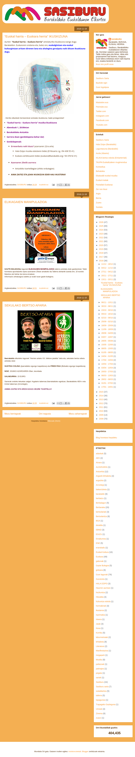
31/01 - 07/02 (107, 383)
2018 (101, 253)
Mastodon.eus (102, 102)
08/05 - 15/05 (107, 348)
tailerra (99, 695)
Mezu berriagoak (12, 414)
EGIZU (99, 534)
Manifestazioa (102, 651)
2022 (101, 237)
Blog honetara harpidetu (106, 437)
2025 (101, 226)
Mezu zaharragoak (78, 414)
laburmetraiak (102, 637)
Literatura (100, 646)
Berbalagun (101, 503)
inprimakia (100, 615)
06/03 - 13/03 (107, 375)
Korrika (99, 633)
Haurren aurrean (103, 588)
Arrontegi (100, 485)
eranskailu (100, 548)
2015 (101, 392)
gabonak (100, 561)
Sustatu (99, 207)
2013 (101, 399)
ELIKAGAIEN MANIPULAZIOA (25, 202)
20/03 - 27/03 (107, 371)
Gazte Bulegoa (102, 565)
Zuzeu (98, 202)
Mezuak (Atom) (54, 421)
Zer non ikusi (101, 189)
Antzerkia (100, 471)
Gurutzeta (100, 579)
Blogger (85, 751)
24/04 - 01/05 (107, 356)
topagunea (100, 700)
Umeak (99, 709)
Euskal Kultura (102, 552)
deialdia (99, 525)
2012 (101, 403)
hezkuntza (100, 592)
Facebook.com (102, 120)
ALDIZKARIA (101, 467)
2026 (101, 222)
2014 (101, 395)
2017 (101, 257)
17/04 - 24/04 (107, 360)
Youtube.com (101, 125)
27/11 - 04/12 (107, 272)
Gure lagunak (102, 574)
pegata (99, 673)
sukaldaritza (101, 691)
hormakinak (101, 606)
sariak (98, 677)
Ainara (99, 462)
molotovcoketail (74, 751)
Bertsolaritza (101, 516)
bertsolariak (101, 512)
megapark (100, 655)
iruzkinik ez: (44, 185)
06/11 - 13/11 (107, 302)
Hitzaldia (100, 597)
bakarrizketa (101, 489)
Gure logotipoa (102, 87)
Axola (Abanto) (102, 153)
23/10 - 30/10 (107, 310)
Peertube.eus (102, 107)
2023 (101, 234)
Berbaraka (100, 507)
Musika (99, 660)
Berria (98, 198)
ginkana (99, 570)
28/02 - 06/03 (107, 379)
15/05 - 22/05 (107, 344)
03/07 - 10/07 (107, 337)
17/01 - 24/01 (107, 387)
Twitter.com (101, 111)
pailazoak (100, 664)
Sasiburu (100, 682)
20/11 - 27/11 (107, 275)
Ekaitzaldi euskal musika (106, 176)
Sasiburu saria (102, 686)
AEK (98, 458)
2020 (101, 245)
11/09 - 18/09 (107, 329)
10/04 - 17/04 (107, 364)
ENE (98, 543)
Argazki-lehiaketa (103, 476)
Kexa (98, 628)
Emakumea (101, 539)
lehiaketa (100, 642)
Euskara (99, 557)
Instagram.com (102, 116)
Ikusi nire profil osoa (104, 64)
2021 (101, 241)
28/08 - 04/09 (107, 333)
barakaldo (100, 494)
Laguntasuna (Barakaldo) (107, 149)
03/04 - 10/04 (107, 368)
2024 (101, 230)
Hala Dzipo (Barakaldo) (106, 144)
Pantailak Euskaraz (104, 185)
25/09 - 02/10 (107, 321)
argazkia (99, 480)
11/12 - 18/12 (107, 264)
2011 (101, 407)
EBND (98, 530)
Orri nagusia (45, 414)
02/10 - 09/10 (107, 318)
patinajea (100, 669)
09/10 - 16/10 (107, 314)
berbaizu (100, 498)
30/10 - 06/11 (107, 306)
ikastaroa (100, 610)
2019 (101, 249)
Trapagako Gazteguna (105, 704)
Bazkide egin (101, 83)
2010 (101, 411)
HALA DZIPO (101, 583)
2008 (101, 419)
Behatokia (100, 171)
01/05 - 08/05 (107, 352)
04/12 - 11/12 (107, 268)
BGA (98, 521)
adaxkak (99, 453)
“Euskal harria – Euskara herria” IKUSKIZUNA (36, 36)
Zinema (99, 713)
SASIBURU (117, 39)
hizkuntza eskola (103, 601)
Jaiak (98, 624)
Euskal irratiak (102, 180)
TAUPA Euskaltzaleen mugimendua (111, 162)
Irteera (99, 619)
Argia (98, 193)
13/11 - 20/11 (107, 279)
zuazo (98, 718)
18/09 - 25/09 (107, 325)
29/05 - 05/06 (107, 341)
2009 (101, 415)
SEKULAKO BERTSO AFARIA (25, 305)
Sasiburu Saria (102, 78)
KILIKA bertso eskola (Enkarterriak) (111, 158)
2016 (101, 261)
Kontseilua (100, 167)
